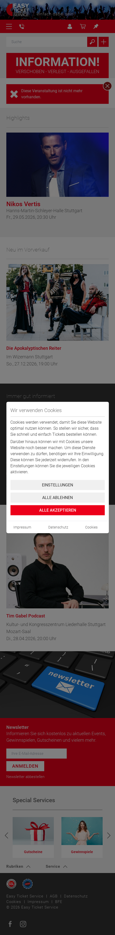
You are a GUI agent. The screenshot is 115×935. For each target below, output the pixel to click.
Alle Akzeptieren (57, 510)
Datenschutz (58, 527)
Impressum (22, 527)
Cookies (91, 527)
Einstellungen (57, 485)
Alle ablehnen (57, 497)
